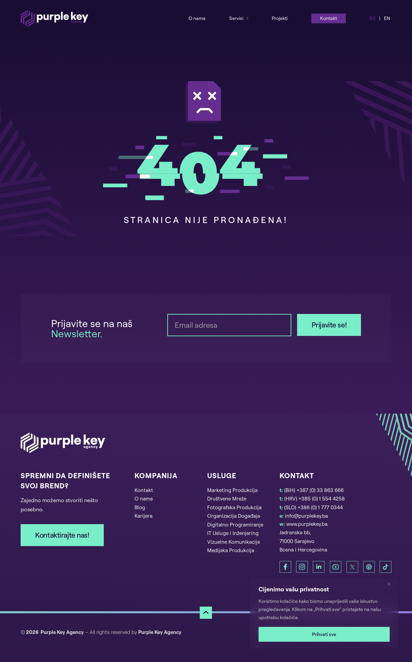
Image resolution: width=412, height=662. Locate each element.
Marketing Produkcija (232, 490)
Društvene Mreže (226, 498)
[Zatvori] (391, 584)
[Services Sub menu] (247, 18)
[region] (324, 613)
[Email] (229, 325)
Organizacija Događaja (233, 516)
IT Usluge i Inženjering (233, 533)
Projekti (280, 18)
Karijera (143, 516)
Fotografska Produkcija (234, 507)
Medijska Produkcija (230, 550)
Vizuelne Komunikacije (233, 542)
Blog (140, 507)
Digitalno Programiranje (235, 524)
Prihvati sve (324, 634)
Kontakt (328, 18)
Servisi (236, 18)
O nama (197, 18)
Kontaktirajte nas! (62, 535)
